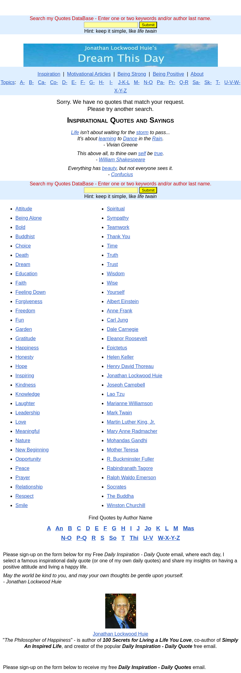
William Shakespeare (122, 159)
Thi (134, 538)
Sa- (196, 82)
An (59, 528)
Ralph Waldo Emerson (131, 477)
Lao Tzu (116, 394)
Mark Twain (119, 412)
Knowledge (27, 394)
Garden (23, 329)
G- (92, 82)
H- (101, 82)
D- (64, 82)
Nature (22, 440)
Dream (22, 264)
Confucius (122, 174)
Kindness (25, 384)
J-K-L (124, 82)
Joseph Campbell (126, 384)
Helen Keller (120, 357)
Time (112, 245)
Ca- (42, 82)
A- (22, 82)
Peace (22, 468)
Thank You (118, 236)
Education (26, 273)
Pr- (172, 82)
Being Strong (132, 74)
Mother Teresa (122, 449)
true (158, 153)
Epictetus (117, 347)
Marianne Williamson (130, 403)
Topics (8, 82)
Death (22, 255)
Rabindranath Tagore (130, 468)
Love (20, 422)
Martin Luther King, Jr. (131, 422)
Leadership (27, 412)
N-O (148, 82)
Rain (157, 138)
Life (75, 132)
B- (31, 82)
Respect (24, 496)
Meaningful (27, 431)
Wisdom (116, 273)
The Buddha (120, 496)
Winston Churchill (126, 505)
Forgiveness (28, 301)
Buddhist (25, 236)
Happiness (27, 347)
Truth (112, 255)
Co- (54, 82)
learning (107, 138)
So (113, 538)
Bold (20, 227)
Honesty (24, 357)
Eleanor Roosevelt (127, 338)
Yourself (115, 292)
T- (218, 82)
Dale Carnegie (122, 329)
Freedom (25, 310)
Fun (19, 320)
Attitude (23, 208)
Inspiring (24, 375)
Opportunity (28, 459)
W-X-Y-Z (169, 538)
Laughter (25, 403)
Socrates (116, 486)
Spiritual (116, 208)
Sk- (208, 82)
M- (137, 82)
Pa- (160, 82)
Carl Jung (117, 320)
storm (142, 132)
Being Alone (28, 218)
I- (111, 82)
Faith (21, 283)
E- (74, 82)
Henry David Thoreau (130, 366)
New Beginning (32, 449)
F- (83, 82)
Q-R (183, 82)
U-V (148, 538)
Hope (21, 366)
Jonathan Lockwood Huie (134, 375)
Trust (112, 264)
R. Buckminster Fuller (130, 459)
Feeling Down (30, 292)
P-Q (82, 538)
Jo (147, 528)
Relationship (29, 486)
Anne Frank (119, 310)
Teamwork (118, 227)
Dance (130, 138)
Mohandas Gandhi (127, 440)
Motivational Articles (88, 74)
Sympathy (118, 218)
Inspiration (49, 74)
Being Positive (168, 74)
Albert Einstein (123, 301)
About (197, 74)
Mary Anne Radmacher (132, 431)
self (142, 153)
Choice (23, 245)
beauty (109, 168)
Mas (188, 528)
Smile (21, 505)
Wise (112, 283)
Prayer (22, 477)
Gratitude (25, 338)
